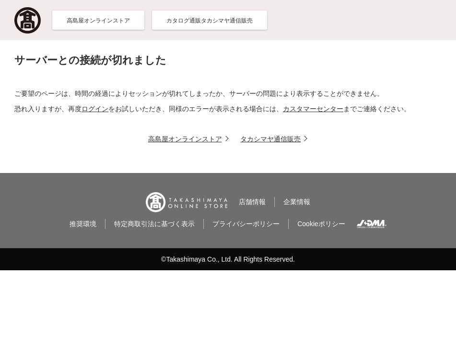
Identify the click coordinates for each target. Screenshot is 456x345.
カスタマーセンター (313, 109)
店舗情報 (252, 202)
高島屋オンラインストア (185, 139)
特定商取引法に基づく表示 (154, 224)
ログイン (95, 109)
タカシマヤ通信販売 (270, 139)
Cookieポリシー (321, 224)
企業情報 (296, 202)
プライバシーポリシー (246, 224)
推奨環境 (83, 224)
